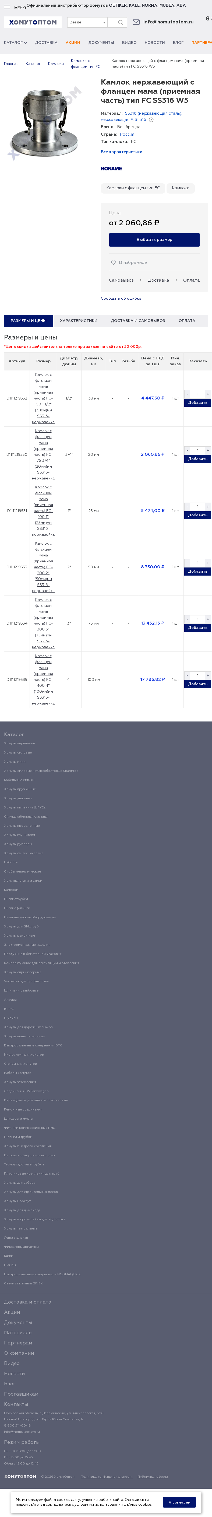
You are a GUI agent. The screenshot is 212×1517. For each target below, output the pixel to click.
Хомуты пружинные (20, 789)
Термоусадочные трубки (24, 1164)
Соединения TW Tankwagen (26, 1091)
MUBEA (167, 5)
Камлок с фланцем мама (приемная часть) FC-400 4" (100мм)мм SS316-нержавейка (43, 679)
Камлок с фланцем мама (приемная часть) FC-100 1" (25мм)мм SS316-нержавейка (43, 511)
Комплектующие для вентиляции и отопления (41, 963)
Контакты (16, 1404)
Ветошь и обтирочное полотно (29, 1155)
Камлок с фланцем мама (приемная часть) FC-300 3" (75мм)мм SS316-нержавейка (43, 623)
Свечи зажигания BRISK (23, 1283)
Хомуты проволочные (22, 826)
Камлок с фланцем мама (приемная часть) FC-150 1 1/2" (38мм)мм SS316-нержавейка (43, 398)
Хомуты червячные (19, 743)
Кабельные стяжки (19, 780)
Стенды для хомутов (20, 1064)
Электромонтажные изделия (27, 945)
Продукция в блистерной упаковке (33, 954)
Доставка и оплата (27, 1302)
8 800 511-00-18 (17, 1425)
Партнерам (18, 1343)
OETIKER (118, 5)
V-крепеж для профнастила (26, 981)
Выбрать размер (154, 240)
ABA (181, 5)
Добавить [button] (197, 403)
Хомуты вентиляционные (24, 1036)
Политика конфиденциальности (107, 1477)
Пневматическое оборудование (30, 917)
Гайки (8, 1256)
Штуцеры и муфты (18, 1118)
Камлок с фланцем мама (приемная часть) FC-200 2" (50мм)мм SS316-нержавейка (43, 567)
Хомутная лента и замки (23, 880)
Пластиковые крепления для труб (31, 1173)
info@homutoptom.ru (168, 22)
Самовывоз (121, 280)
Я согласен (179, 1502)
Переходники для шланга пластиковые (36, 1100)
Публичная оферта (152, 1477)
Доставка (46, 43)
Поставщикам (21, 1394)
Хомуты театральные (20, 1228)
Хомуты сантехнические (23, 853)
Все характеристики (121, 152)
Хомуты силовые (18, 752)
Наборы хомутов (17, 1073)
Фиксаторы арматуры (21, 1247)
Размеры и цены (29, 321)
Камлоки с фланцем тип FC (133, 188)
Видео (129, 43)
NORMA (149, 5)
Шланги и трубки (18, 1137)
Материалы (18, 1332)
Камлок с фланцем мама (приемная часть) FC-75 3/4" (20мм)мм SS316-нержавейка (43, 454)
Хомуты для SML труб (21, 926)
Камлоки (180, 188)
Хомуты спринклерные (22, 972)
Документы (101, 43)
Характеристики (78, 321)
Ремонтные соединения (23, 1109)
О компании (19, 1353)
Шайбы (10, 1265)
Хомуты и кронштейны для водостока (34, 1219)
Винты (9, 1009)
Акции (73, 43)
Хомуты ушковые (18, 798)
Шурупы (11, 1018)
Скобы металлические (22, 871)
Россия (127, 134)
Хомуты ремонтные (19, 935)
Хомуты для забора (19, 1183)
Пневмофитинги (17, 908)
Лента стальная (16, 1237)
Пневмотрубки (16, 899)
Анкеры (10, 999)
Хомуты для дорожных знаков (28, 1027)
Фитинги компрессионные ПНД (29, 1128)
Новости (155, 43)
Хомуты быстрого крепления (28, 1146)
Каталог (15, 43)
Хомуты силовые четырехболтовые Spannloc (41, 771)
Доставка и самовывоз (138, 321)
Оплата (191, 280)
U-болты (11, 862)
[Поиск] (120, 22)
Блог (178, 43)
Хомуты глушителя (19, 835)
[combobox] (87, 22)
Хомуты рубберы (18, 844)
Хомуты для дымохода (22, 1210)
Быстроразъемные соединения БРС (33, 1045)
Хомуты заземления (20, 1082)
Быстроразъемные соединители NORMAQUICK (42, 1274)
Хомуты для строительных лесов (31, 1192)
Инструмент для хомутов (24, 1054)
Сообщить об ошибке (121, 298)
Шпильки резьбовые (21, 990)
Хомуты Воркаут (17, 1201)
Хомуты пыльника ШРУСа (24, 807)
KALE (134, 5)
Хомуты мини (15, 761)
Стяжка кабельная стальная (26, 816)
